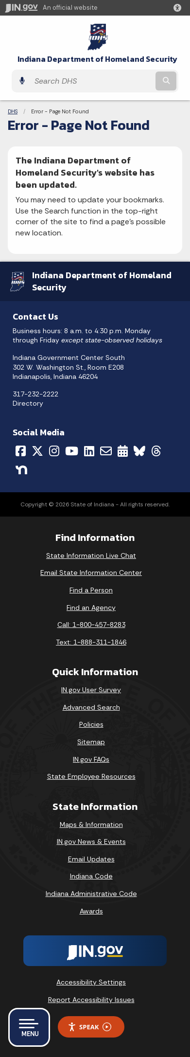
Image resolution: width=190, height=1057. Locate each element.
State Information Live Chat (91, 555)
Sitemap (91, 741)
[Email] (106, 451)
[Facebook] (21, 451)
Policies (91, 724)
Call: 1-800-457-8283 (91, 624)
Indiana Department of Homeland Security (97, 59)
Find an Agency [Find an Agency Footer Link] (91, 607)
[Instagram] (54, 451)
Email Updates (91, 859)
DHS (12, 111)
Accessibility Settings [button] (91, 982)
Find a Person (91, 590)
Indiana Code (91, 876)
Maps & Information (91, 824)
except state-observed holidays (111, 340)
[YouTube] (71, 451)
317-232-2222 (35, 394)
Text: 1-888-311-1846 (91, 642)
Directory (28, 403)
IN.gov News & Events (91, 841)
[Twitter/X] (37, 451)
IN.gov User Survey (91, 689)
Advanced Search (91, 707)
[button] (179, 8)
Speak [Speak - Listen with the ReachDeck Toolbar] (89, 1027)
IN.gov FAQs (91, 759)
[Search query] (92, 81)
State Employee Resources (91, 776)
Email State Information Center (91, 572)
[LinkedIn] (89, 451)
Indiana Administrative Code (91, 893)
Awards (91, 911)
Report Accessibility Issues (91, 999)
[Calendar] (123, 451)
